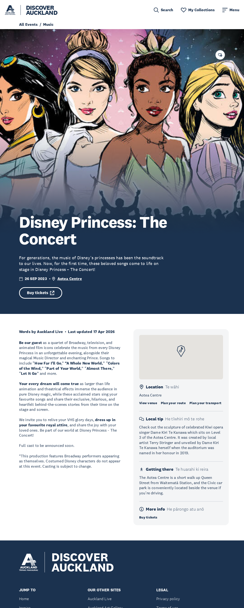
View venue (148, 403)
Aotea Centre (69, 278)
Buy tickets (40, 292)
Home (24, 598)
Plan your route (173, 403)
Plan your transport (205, 403)
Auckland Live (100, 598)
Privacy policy (168, 598)
